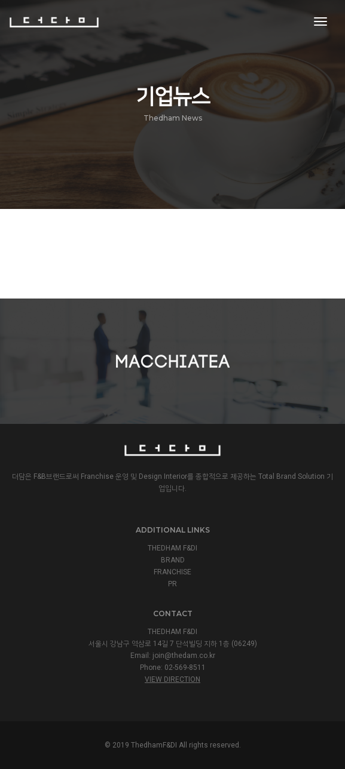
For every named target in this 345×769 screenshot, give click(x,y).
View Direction (172, 679)
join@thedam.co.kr (183, 655)
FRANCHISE (172, 572)
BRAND (173, 560)
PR (172, 584)
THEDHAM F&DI (172, 548)
